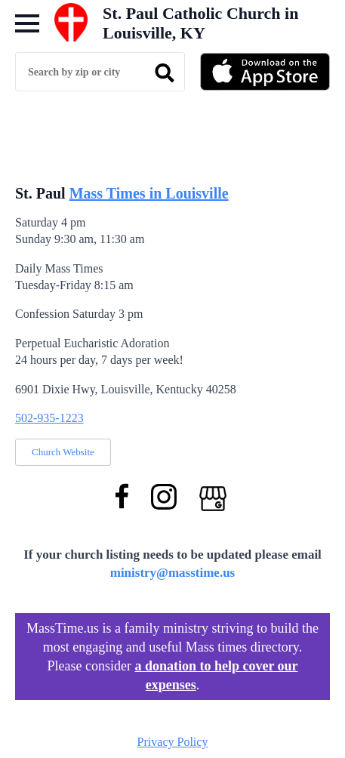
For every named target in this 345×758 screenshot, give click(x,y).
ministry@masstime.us (173, 572)
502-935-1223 (49, 417)
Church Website (63, 452)
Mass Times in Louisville (149, 193)
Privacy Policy (172, 741)
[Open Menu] (27, 23)
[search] (164, 72)
